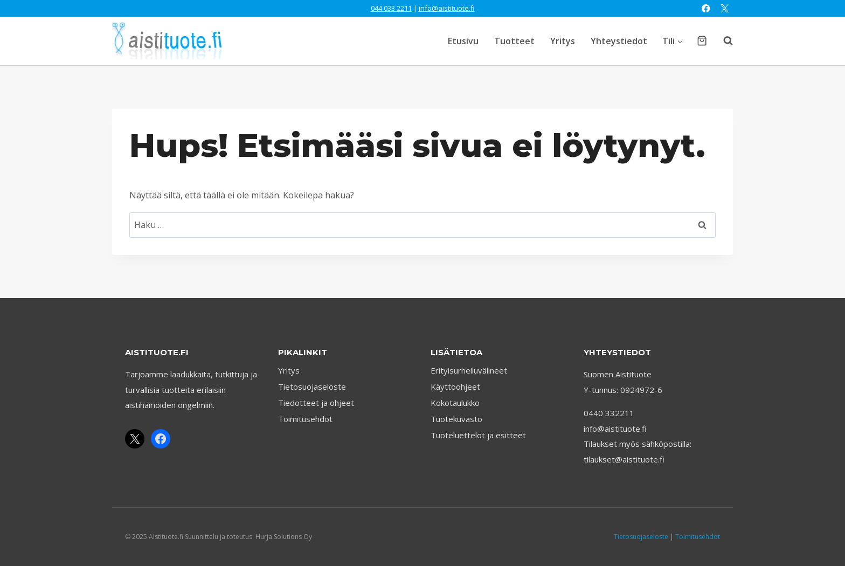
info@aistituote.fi (447, 8)
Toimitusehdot (305, 418)
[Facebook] (705, 8)
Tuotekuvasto (456, 418)
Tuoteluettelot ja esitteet (478, 435)
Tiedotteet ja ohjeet (316, 402)
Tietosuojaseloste (312, 386)
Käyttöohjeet (455, 386)
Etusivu (463, 41)
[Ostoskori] (702, 41)
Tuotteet (514, 41)
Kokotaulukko (455, 402)
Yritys (562, 41)
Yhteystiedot (619, 41)
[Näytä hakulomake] (722, 41)
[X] (724, 8)
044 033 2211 (391, 8)
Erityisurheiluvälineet (469, 370)
